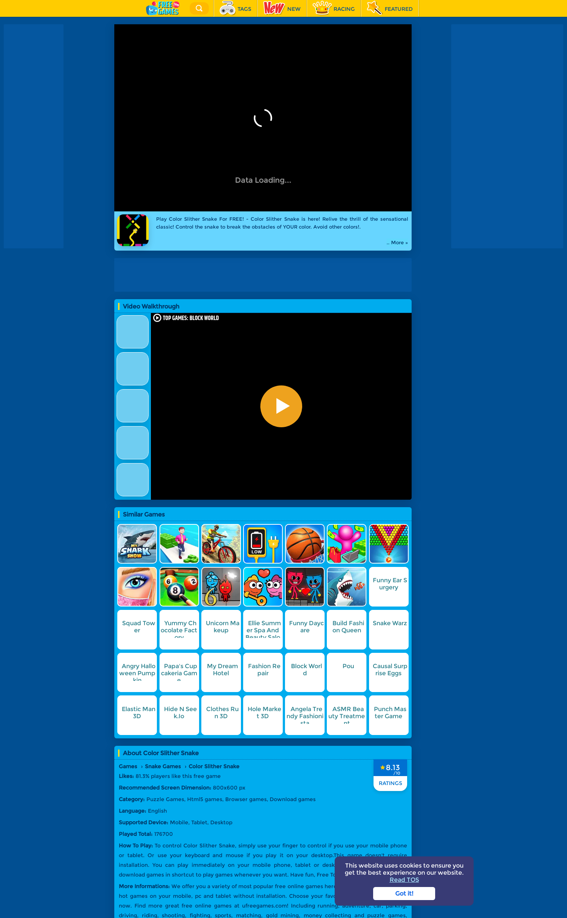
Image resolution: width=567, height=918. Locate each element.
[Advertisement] (33, 136)
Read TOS (404, 879)
